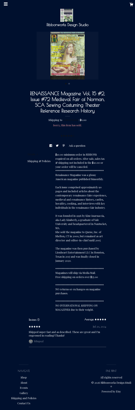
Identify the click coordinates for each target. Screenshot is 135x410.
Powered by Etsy (111, 391)
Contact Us (23, 403)
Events (24, 387)
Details (33, 154)
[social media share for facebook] (51, 145)
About (23, 382)
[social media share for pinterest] (64, 145)
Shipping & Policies (39, 161)
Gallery (24, 393)
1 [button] (66, 83)
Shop (24, 377)
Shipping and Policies (23, 398)
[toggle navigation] (6, 4)
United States (70, 120)
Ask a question (77, 145)
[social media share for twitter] (57, 145)
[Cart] (131, 4)
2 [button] (69, 83)
